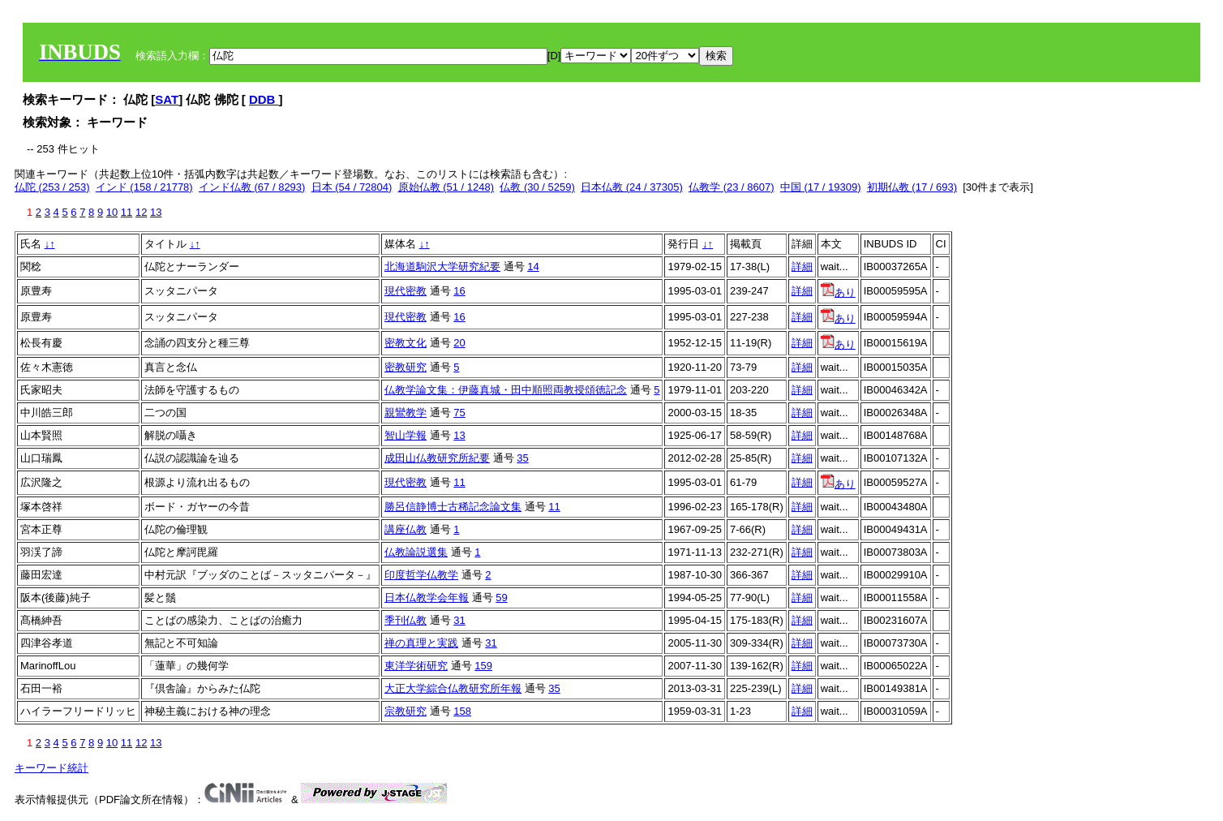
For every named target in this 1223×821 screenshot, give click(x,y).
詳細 (802, 266)
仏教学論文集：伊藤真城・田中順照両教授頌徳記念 (505, 390)
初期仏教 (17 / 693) (912, 187)
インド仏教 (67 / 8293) (252, 187)
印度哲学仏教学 (421, 575)
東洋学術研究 (416, 666)
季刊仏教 (405, 620)
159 (483, 666)
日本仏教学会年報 (426, 597)
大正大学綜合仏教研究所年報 (452, 688)
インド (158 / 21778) (144, 187)
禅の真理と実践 (421, 643)
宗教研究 (405, 711)
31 (459, 620)
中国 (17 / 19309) (820, 187)
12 (141, 212)
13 (155, 212)
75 (459, 412)
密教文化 (405, 343)
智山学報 (405, 435)
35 (522, 458)
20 (459, 343)
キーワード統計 (51, 768)
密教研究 (405, 367)
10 (112, 212)
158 (462, 711)
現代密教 (405, 291)
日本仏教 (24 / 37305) (632, 187)
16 (459, 291)
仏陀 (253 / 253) (52, 187)
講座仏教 (405, 529)
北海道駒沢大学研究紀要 (442, 266)
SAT (166, 99)
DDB (264, 99)
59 (501, 597)
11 (126, 212)
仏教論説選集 (416, 552)
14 (533, 266)
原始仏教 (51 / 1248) (446, 187)
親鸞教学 (405, 412)
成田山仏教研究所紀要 (437, 458)
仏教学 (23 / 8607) (732, 187)
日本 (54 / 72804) (352, 187)
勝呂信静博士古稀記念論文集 (452, 507)
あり (838, 292)
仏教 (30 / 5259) (537, 187)
